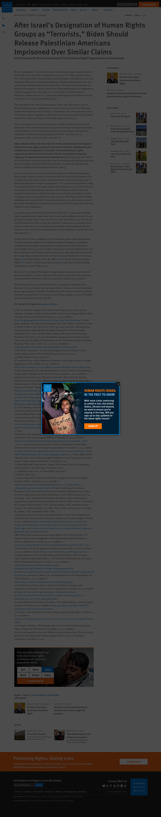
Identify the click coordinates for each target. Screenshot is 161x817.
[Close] (118, 384)
